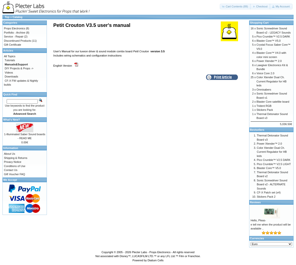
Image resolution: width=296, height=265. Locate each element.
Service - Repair (13, 36)
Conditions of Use (14, 166)
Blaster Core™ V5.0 (269, 40)
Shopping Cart (259, 22)
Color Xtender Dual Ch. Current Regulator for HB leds (272, 81)
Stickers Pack (265, 109)
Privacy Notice (12, 161)
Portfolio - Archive (14, 32)
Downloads (11, 76)
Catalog (17, 17)
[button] (235, 6)
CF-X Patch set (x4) (269, 192)
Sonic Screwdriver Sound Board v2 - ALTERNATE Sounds (272, 184)
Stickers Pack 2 (266, 196)
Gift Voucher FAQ (14, 174)
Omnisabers (264, 89)
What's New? (11, 119)
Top (7, 17)
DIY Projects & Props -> (19, 68)
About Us (9, 153)
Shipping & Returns (15, 157)
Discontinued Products (17, 40)
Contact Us (10, 170)
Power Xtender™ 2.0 (269, 60)
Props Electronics (14, 28)
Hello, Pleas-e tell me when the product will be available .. (271, 224)
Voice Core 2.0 (265, 73)
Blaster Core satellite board (273, 101)
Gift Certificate (12, 44)
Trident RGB (264, 105)
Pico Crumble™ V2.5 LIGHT (274, 164)
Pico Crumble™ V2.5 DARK (273, 36)
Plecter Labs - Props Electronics (151, 252)
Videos (9, 72)
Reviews (255, 202)
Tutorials (10, 60)
